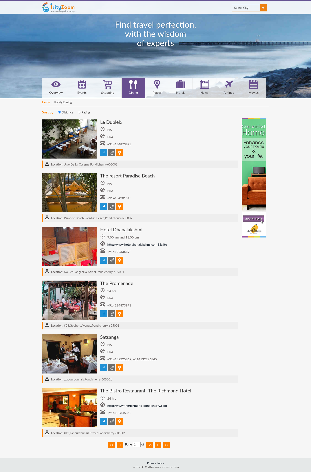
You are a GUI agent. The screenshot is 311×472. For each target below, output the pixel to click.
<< (111, 445)
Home (46, 102)
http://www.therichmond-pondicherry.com (137, 405)
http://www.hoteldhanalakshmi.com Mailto (137, 244)
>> (166, 445)
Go (149, 445)
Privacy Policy (155, 463)
